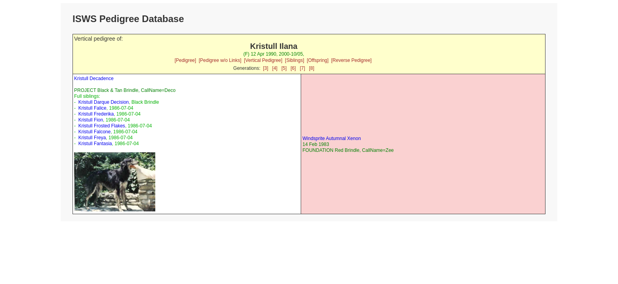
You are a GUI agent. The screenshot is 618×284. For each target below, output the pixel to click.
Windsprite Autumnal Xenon (331, 138)
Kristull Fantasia (95, 143)
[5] (284, 68)
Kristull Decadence (94, 78)
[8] (311, 68)
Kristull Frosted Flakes (101, 126)
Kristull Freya (92, 137)
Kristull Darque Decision (103, 102)
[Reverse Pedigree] (351, 60)
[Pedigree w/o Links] (220, 60)
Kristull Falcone (94, 132)
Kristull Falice (92, 108)
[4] (274, 68)
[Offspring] (317, 60)
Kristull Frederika (96, 114)
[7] (302, 68)
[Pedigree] (185, 60)
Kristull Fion (90, 120)
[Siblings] (294, 60)
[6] (293, 68)
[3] (265, 68)
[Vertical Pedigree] (263, 60)
